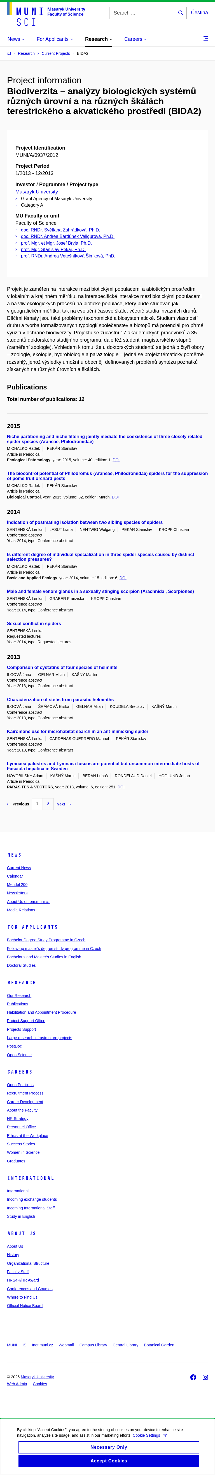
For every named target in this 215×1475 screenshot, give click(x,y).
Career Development (25, 1102)
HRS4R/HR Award (23, 1280)
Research (21, 983)
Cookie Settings (149, 1441)
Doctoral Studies (21, 965)
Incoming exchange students (32, 1199)
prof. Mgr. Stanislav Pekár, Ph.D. (53, 249)
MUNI (12, 1345)
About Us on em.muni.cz (28, 901)
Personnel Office (21, 1127)
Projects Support (21, 1029)
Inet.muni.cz (42, 1345)
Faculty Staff (18, 1272)
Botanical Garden (159, 1345)
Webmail (66, 1345)
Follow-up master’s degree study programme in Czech (54, 948)
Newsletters (17, 893)
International (30, 1178)
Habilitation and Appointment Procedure (41, 1012)
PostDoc (14, 1046)
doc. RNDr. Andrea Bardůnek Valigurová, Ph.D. (67, 236)
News (14, 855)
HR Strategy (17, 1118)
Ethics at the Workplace (27, 1135)
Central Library (126, 1345)
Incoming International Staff (31, 1208)
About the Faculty (22, 1110)
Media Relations (21, 910)
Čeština (199, 12)
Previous (18, 804)
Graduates (16, 1161)
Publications (17, 1004)
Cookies (40, 1384)
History (13, 1254)
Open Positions (20, 1084)
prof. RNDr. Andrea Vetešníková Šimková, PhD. (68, 256)
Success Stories (21, 1144)
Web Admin (17, 1384)
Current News (19, 868)
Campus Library (93, 1345)
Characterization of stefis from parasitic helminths (60, 699)
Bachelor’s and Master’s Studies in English (44, 957)
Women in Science (23, 1152)
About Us (21, 1233)
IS (24, 1345)
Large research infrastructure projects (39, 1038)
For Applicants (32, 927)
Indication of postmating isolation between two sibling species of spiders (85, 522)
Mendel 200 (17, 884)
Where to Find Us (22, 1297)
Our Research (19, 995)
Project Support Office (26, 1020)
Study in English (21, 1216)
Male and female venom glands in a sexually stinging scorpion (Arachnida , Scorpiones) (100, 591)
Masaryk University (36, 192)
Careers (19, 1072)
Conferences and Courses (30, 1289)
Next (64, 804)
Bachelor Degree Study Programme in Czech (46, 940)
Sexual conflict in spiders (34, 623)
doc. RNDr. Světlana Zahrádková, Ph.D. (60, 230)
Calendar (15, 876)
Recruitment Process (25, 1093)
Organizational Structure (28, 1263)
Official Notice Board (25, 1305)
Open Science (19, 1055)
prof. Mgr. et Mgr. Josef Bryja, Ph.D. (56, 243)
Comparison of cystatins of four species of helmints (62, 667)
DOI (116, 460)
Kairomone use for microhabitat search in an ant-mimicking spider (77, 731)
